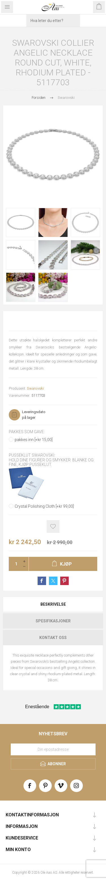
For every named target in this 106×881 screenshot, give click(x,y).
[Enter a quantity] (14, 564)
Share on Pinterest (64, 581)
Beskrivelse (53, 604)
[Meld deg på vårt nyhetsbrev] (53, 749)
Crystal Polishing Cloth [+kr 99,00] (44, 506)
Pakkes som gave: (27, 431)
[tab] (53, 604)
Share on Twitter (53, 581)
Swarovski (35, 388)
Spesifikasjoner (53, 621)
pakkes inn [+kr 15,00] (34, 439)
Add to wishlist (53, 526)
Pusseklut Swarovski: (32, 455)
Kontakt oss (53, 637)
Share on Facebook (42, 581)
